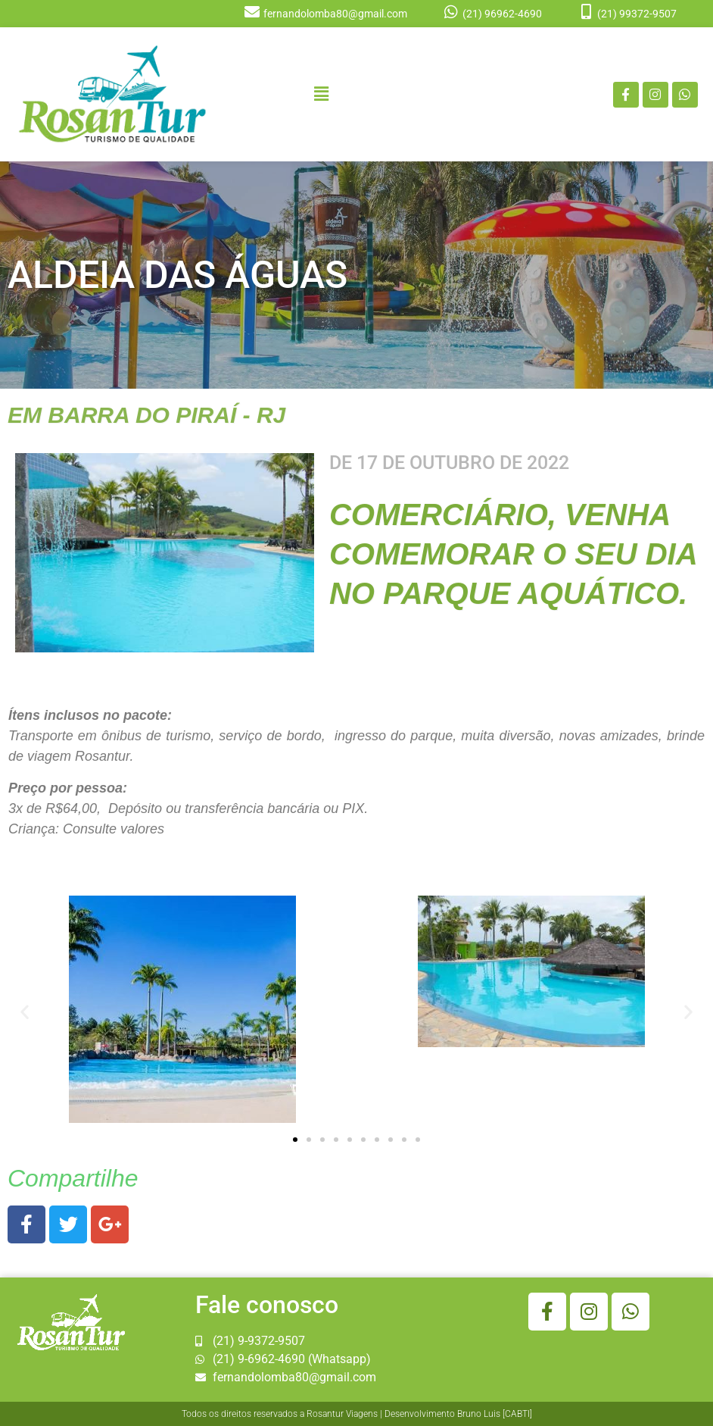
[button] (322, 94)
